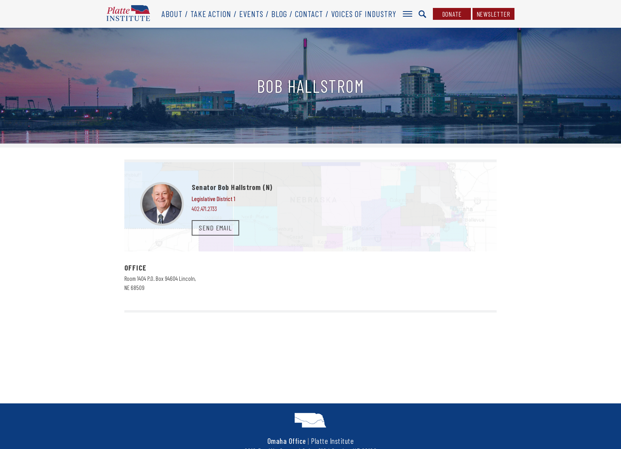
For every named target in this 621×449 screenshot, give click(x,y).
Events (251, 14)
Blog (279, 14)
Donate (452, 14)
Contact (309, 14)
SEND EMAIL (215, 227)
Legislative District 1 (213, 198)
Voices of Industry (363, 14)
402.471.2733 (204, 208)
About (172, 14)
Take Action (210, 14)
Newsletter (494, 14)
